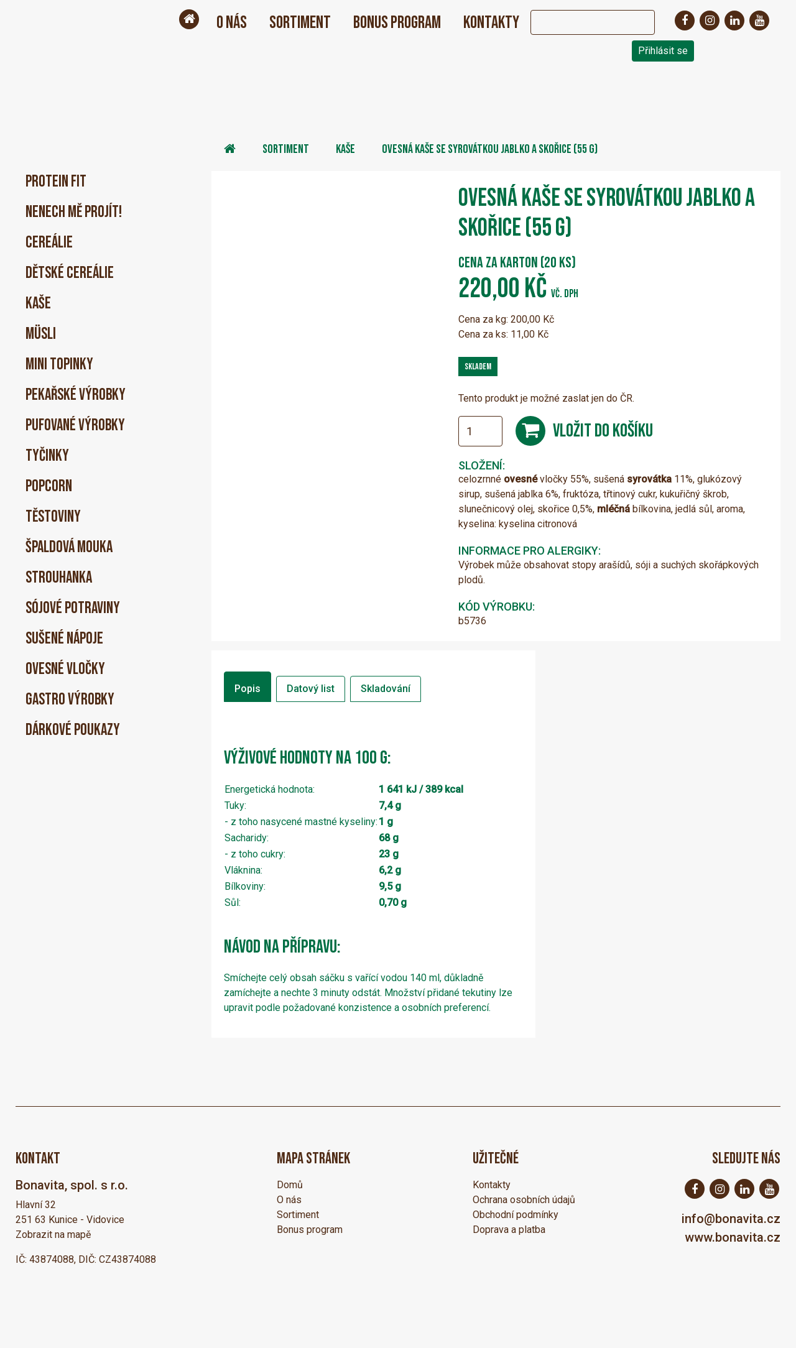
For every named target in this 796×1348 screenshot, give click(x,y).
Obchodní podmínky (515, 1215)
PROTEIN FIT (55, 182)
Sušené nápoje (64, 639)
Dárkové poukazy (72, 730)
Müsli (40, 334)
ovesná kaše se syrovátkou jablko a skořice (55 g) (490, 149)
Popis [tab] (247, 689)
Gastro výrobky (69, 699)
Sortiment (300, 22)
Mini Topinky (59, 364)
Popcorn (48, 486)
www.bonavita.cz (732, 1237)
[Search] (580, 22)
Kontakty (491, 22)
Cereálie (49, 242)
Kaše (38, 303)
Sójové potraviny (72, 608)
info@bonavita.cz (731, 1218)
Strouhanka (58, 578)
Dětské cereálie (69, 273)
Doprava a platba (509, 1229)
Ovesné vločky (65, 669)
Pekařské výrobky (75, 395)
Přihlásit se (663, 51)
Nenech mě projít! (73, 212)
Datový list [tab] (311, 689)
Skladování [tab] (385, 689)
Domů (290, 1185)
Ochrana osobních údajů (524, 1200)
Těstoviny (53, 517)
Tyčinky (47, 456)
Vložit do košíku (603, 431)
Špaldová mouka (69, 547)
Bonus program (397, 22)
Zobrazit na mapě (53, 1234)
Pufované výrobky (75, 425)
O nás (231, 22)
